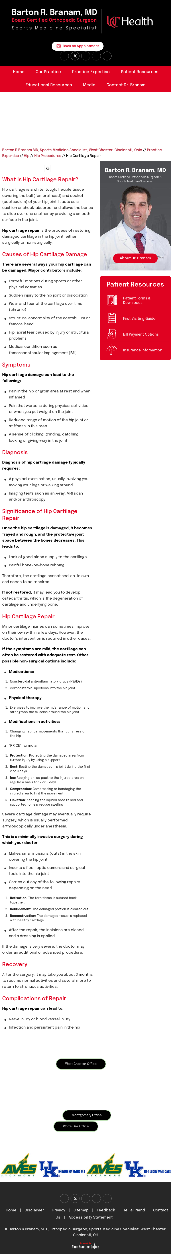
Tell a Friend (134, 1210)
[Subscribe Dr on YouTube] (85, 56)
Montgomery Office (87, 1115)
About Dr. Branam (135, 258)
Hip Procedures (47, 156)
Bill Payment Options (141, 334)
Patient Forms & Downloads (137, 301)
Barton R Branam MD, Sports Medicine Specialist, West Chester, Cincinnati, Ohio (72, 150)
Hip (26, 156)
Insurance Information (142, 350)
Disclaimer (35, 1210)
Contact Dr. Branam (125, 85)
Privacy (58, 1210)
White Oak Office (76, 1126)
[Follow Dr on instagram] (96, 56)
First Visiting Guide (139, 319)
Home (18, 72)
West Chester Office (81, 1064)
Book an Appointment (81, 46)
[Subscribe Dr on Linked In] (107, 56)
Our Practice (48, 72)
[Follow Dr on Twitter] (75, 56)
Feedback (106, 1210)
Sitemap (81, 1210)
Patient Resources (139, 72)
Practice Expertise (91, 72)
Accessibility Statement (91, 1217)
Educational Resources (49, 85)
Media (89, 85)
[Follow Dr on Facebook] (64, 56)
